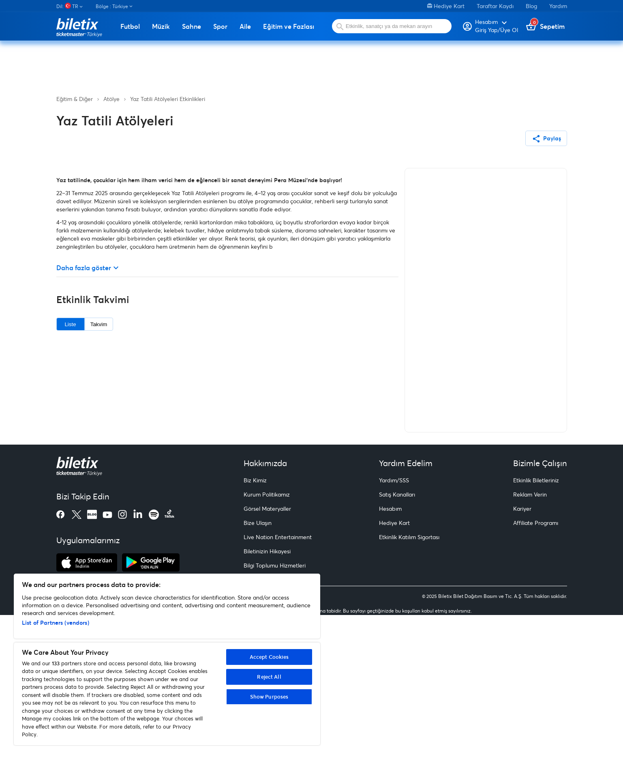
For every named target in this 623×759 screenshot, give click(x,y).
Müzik (161, 26)
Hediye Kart (446, 6)
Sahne (191, 26)
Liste (70, 468)
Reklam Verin (530, 639)
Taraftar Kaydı (495, 6)
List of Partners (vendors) (55, 622)
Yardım (558, 6)
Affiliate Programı (535, 667)
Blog (531, 6)
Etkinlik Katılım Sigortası (409, 681)
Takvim (98, 468)
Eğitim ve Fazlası (288, 26)
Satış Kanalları (397, 639)
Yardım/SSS (394, 624)
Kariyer (522, 653)
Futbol (130, 26)
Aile (245, 26)
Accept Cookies (269, 656)
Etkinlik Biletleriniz (536, 624)
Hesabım (390, 653)
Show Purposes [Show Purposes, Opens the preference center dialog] (269, 696)
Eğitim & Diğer (74, 99)
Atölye (111, 99)
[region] (167, 659)
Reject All (269, 676)
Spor (220, 26)
